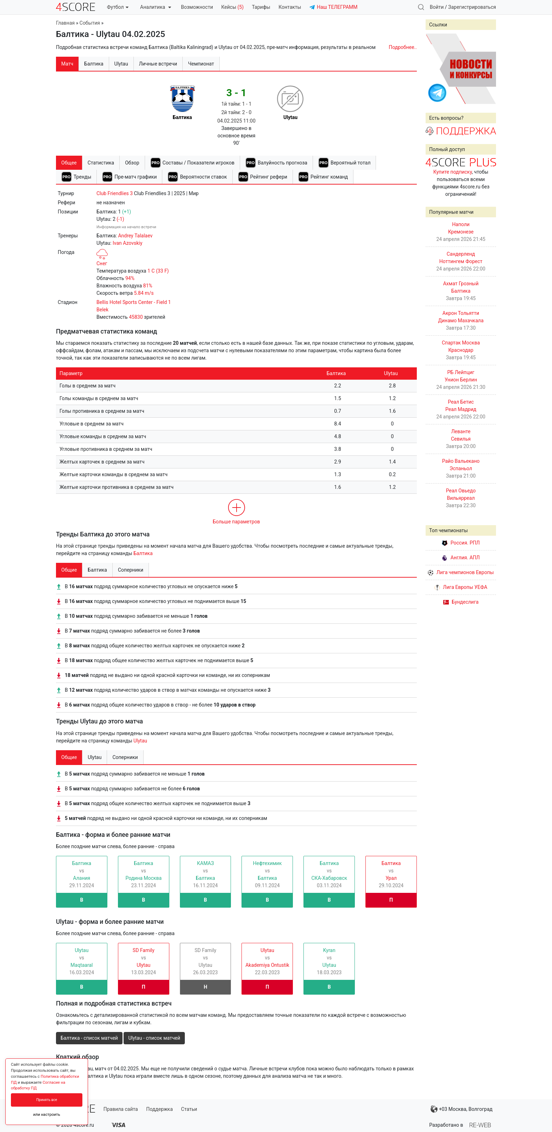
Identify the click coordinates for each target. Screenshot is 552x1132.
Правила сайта (121, 1109)
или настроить (46, 1114)
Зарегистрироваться (472, 7)
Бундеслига (461, 602)
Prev (434, 68)
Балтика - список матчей (89, 1038)
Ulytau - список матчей (154, 1038)
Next (487, 68)
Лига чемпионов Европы (461, 572)
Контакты (289, 7)
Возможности (197, 7)
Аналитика (155, 7)
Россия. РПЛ (461, 543)
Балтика (143, 553)
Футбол (117, 7)
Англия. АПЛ (460, 557)
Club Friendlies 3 (114, 193)
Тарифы (261, 7)
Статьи (189, 1109)
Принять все (46, 1100)
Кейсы (232, 7)
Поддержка (159, 1109)
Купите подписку (452, 172)
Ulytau (140, 741)
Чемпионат (201, 64)
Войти (437, 7)
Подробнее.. (403, 47)
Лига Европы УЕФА (460, 587)
